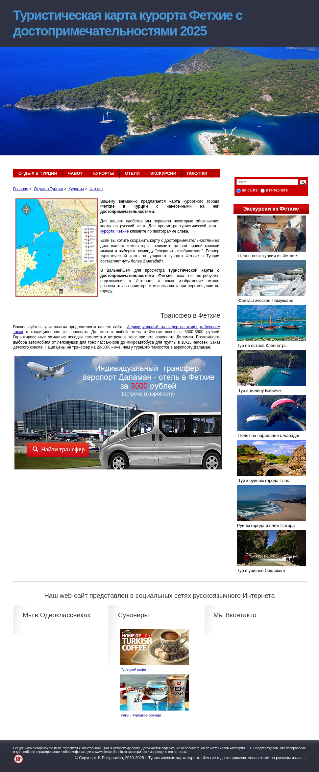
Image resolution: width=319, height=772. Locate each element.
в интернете (277, 190)
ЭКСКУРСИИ (163, 173)
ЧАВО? (75, 173)
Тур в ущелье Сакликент (259, 570)
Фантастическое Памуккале (263, 300)
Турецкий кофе (131, 669)
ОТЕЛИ (132, 173)
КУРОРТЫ (103, 173)
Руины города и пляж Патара (264, 525)
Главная (20, 189)
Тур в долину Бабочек (257, 390)
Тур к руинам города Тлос (261, 480)
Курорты (76, 189)
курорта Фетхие (114, 231)
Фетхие (96, 189)
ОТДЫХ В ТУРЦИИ (37, 173)
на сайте (250, 190)
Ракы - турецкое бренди (139, 715)
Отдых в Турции (48, 189)
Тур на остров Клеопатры (260, 345)
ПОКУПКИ (197, 173)
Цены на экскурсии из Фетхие (265, 255)
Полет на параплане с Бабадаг (266, 435)
